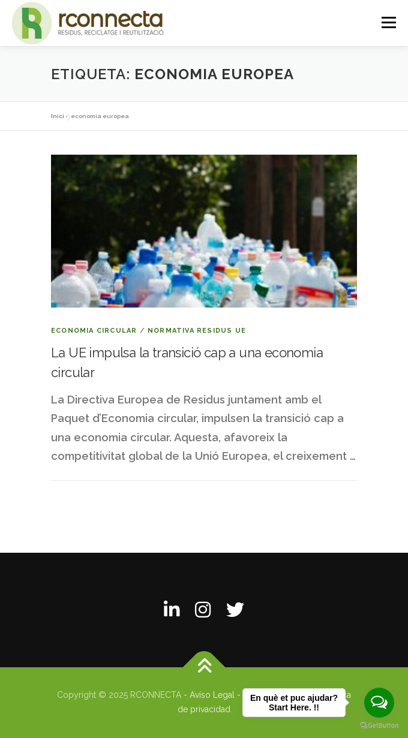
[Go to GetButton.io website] (379, 726)
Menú (388, 22)
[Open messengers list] (379, 703)
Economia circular (94, 331)
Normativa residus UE (197, 331)
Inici (57, 116)
